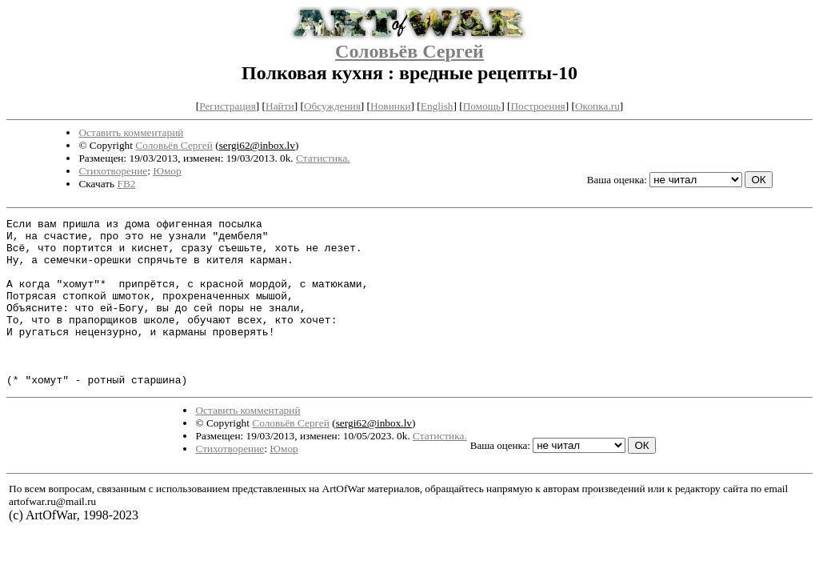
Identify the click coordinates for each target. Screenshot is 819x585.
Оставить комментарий (130, 132)
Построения (537, 106)
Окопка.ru (597, 106)
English (437, 106)
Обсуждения (332, 106)
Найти (280, 106)
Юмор (167, 171)
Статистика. (323, 158)
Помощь (482, 106)
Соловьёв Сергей (409, 51)
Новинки (390, 106)
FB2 (126, 184)
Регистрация (227, 106)
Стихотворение (112, 171)
